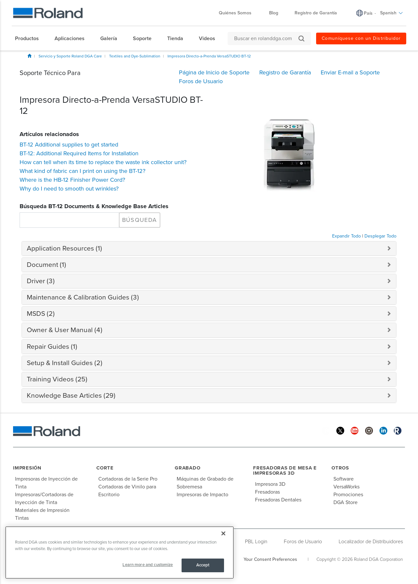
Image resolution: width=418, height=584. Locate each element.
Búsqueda (139, 219)
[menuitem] (30, 38)
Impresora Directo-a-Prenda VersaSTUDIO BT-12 (209, 56)
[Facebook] (326, 430)
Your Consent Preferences (270, 559)
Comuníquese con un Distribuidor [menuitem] (361, 38)
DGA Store (345, 502)
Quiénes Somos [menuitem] (238, 13)
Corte (105, 468)
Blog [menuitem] (273, 13)
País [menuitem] (368, 13)
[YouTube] (355, 430)
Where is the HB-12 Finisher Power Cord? (72, 179)
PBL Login (256, 541)
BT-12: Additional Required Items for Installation (79, 153)
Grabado (187, 468)
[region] (119, 552)
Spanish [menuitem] (391, 13)
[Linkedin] (383, 430)
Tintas (22, 518)
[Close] (223, 533)
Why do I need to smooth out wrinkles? (69, 188)
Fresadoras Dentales (278, 500)
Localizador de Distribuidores (371, 541)
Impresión (27, 468)
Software (343, 479)
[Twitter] (340, 430)
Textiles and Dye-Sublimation (134, 56)
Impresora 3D (270, 484)
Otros (340, 468)
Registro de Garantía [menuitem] (316, 13)
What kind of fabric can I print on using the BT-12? (82, 171)
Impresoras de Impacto (202, 494)
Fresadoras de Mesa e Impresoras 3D (285, 470)
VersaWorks (346, 487)
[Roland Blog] (398, 430)
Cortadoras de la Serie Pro (127, 479)
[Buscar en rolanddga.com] (265, 38)
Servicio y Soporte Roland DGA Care (70, 56)
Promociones (348, 494)
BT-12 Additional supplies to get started (69, 144)
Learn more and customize (147, 564)
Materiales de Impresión (42, 510)
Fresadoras (267, 492)
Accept (203, 565)
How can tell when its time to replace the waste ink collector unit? (103, 162)
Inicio (29, 56)
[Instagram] (369, 430)
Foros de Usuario (303, 541)
